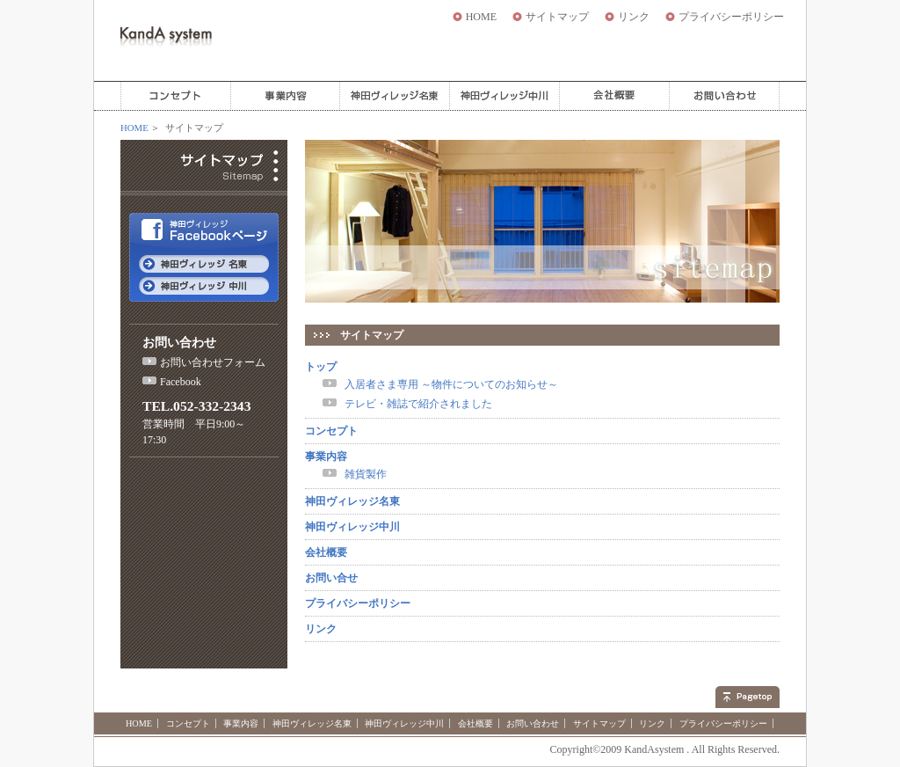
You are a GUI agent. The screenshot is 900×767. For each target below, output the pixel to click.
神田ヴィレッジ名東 (352, 501)
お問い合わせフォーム (212, 362)
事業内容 (326, 456)
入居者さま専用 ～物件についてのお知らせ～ (451, 384)
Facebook (180, 382)
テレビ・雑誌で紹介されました (418, 404)
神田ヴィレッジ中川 (352, 527)
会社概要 (326, 552)
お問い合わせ (532, 723)
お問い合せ (331, 578)
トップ (321, 367)
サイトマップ (557, 17)
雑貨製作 (366, 474)
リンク (634, 17)
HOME (481, 17)
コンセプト (331, 431)
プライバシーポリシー (731, 17)
